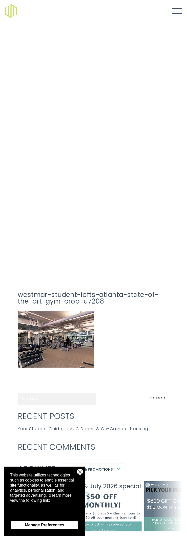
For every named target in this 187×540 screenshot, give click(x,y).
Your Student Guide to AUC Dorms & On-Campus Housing (83, 429)
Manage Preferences (44, 525)
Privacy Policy (22, 515)
